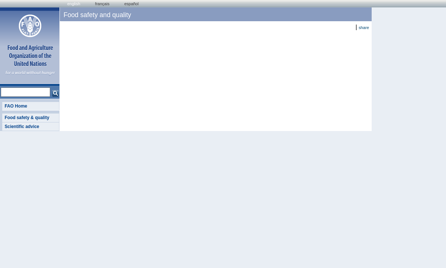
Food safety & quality (26, 117)
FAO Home (15, 106)
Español (131, 3)
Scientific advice (21, 126)
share (364, 27)
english (73, 3)
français (102, 3)
